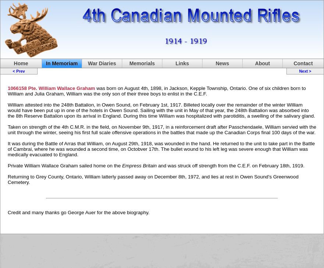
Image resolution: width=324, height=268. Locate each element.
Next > (305, 71)
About (262, 63)
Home (21, 63)
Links (182, 63)
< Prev (19, 71)
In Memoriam (62, 63)
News (222, 63)
